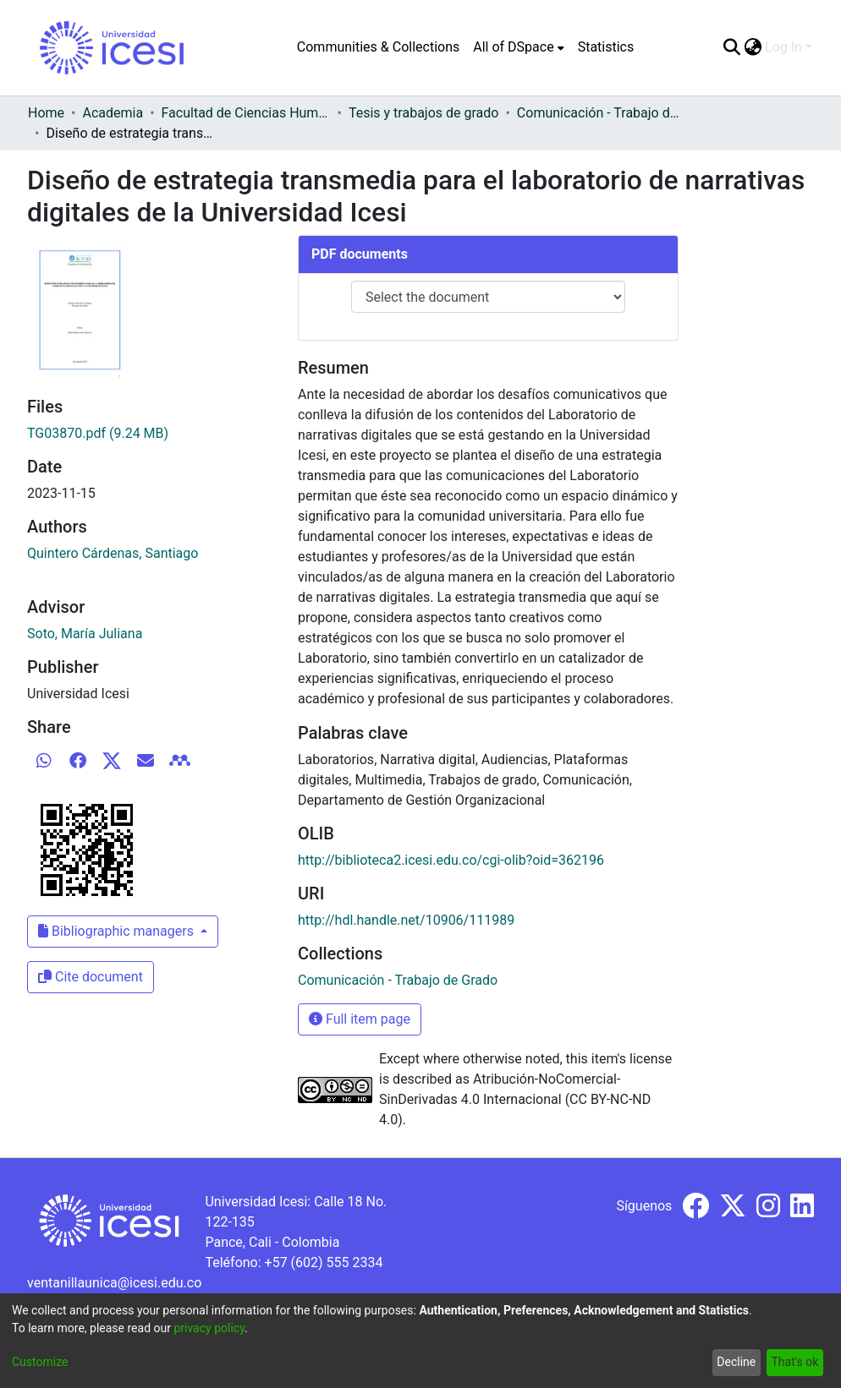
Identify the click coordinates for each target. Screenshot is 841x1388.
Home (46, 113)
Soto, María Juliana (84, 634)
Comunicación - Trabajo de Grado (601, 113)
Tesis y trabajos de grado (424, 113)
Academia (112, 113)
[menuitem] (518, 47)
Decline (736, 1362)
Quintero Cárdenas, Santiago (112, 553)
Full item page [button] (359, 1019)
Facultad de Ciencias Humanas (246, 113)
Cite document (90, 977)
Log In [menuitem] (783, 47)
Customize (40, 1362)
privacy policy (209, 1328)
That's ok (794, 1362)
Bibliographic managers (117, 931)
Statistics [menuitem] (606, 47)
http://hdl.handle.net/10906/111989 (406, 920)
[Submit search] (731, 47)
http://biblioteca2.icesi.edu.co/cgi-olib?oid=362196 (451, 860)
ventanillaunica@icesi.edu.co (114, 1283)
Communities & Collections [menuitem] (378, 47)
